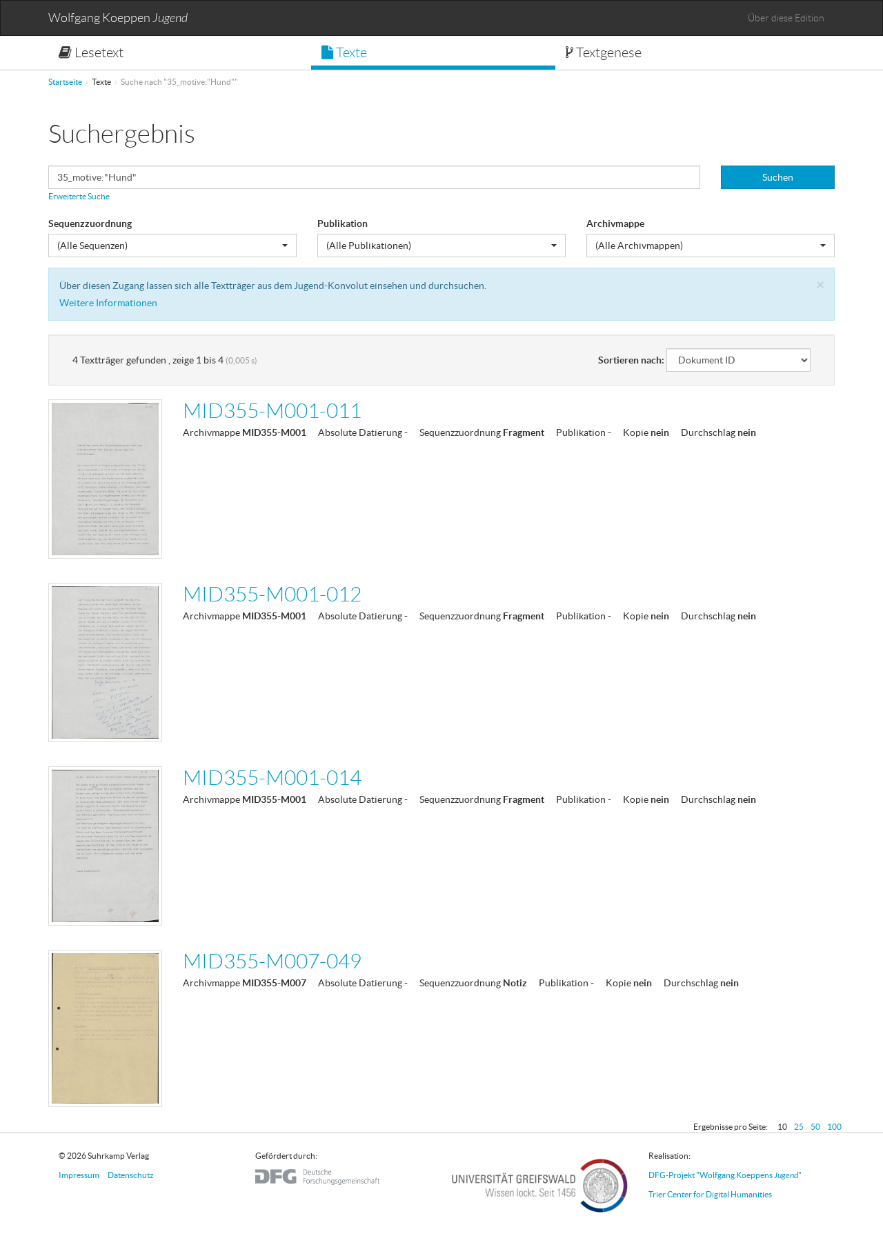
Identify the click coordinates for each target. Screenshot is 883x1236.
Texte (344, 52)
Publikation (342, 223)
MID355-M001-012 (272, 594)
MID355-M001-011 (272, 410)
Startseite (65, 81)
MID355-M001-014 (272, 777)
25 (799, 1126)
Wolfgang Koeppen (118, 18)
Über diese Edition (786, 17)
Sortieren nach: (631, 360)
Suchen (777, 177)
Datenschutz (131, 1174)
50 (815, 1126)
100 (834, 1126)
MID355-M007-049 (272, 961)
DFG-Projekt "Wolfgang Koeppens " (725, 1174)
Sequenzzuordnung (90, 223)
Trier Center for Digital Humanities (710, 1194)
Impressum (79, 1174)
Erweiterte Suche (79, 196)
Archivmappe (615, 223)
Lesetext (91, 52)
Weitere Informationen (108, 302)
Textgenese (604, 52)
